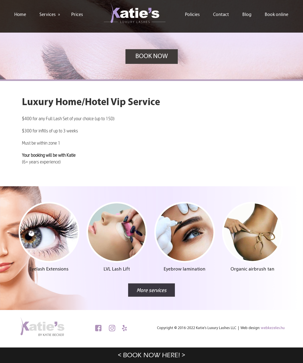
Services (52, 13)
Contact (221, 14)
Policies (192, 14)
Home (20, 14)
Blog (246, 14)
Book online (276, 14)
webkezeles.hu (273, 328)
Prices (77, 14)
